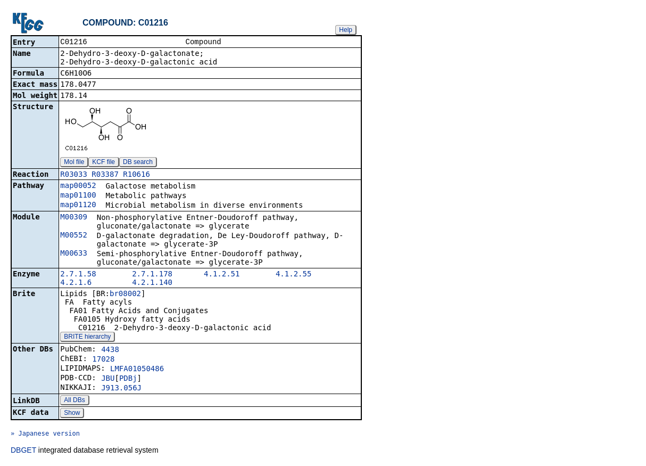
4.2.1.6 (76, 283)
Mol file (74, 163)
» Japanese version (45, 434)
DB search (138, 163)
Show (72, 414)
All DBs (74, 401)
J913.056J (121, 389)
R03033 (73, 175)
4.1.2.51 (221, 275)
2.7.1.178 (152, 275)
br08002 (125, 294)
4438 (110, 350)
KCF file (103, 163)
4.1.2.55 (293, 275)
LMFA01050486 (137, 369)
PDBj (128, 379)
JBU (107, 379)
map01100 (78, 196)
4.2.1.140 (152, 283)
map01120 (78, 205)
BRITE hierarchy (87, 337)
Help (345, 30)
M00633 (73, 254)
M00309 (73, 218)
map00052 (78, 186)
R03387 (105, 175)
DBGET (23, 451)
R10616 (136, 175)
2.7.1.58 (78, 275)
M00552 (73, 236)
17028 (103, 360)
